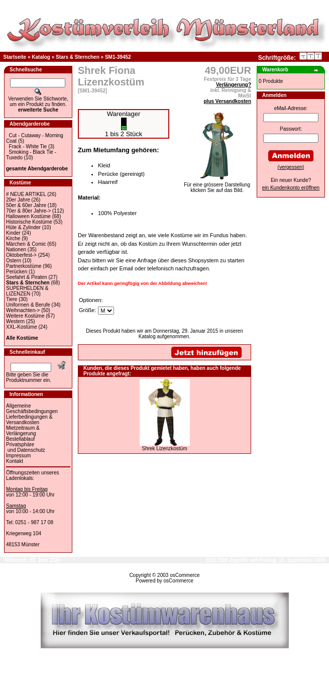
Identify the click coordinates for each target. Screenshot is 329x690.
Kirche (13, 238)
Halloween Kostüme (28, 216)
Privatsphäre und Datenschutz (25, 447)
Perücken (16, 271)
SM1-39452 (118, 57)
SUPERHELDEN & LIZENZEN (27, 291)
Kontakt (14, 461)
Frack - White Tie (28, 146)
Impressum (18, 455)
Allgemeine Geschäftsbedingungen (32, 408)
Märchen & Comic (26, 244)
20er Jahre (18, 200)
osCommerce (184, 575)
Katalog (41, 57)
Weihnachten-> (23, 310)
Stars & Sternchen (77, 57)
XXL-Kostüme (21, 327)
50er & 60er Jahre (26, 205)
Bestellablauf (20, 439)
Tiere (11, 299)
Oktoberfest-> (21, 255)
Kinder (13, 233)
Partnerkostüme (24, 266)
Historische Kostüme (29, 222)
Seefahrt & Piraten (26, 277)
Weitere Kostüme (25, 316)
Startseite (15, 57)
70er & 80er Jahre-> (28, 211)
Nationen (16, 249)
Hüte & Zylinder (23, 227)
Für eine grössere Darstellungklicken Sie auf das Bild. (217, 185)
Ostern (13, 260)
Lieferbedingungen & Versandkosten (29, 419)
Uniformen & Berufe (28, 305)
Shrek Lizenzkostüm (164, 448)
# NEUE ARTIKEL (26, 194)
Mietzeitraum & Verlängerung (23, 430)
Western (15, 321)
